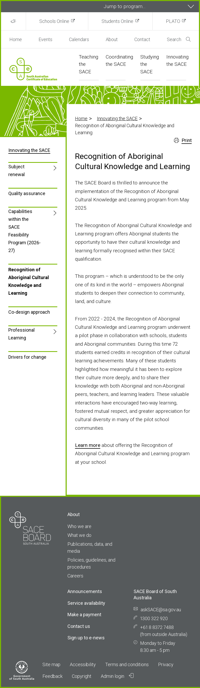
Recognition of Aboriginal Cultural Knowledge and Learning (28, 281)
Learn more (87, 445)
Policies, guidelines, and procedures (91, 563)
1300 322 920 (154, 618)
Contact (142, 39)
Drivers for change (27, 357)
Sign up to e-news (86, 637)
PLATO (173, 21)
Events (45, 39)
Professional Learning (21, 333)
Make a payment (84, 614)
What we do (79, 535)
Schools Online (54, 21)
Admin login (117, 676)
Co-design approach (29, 312)
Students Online (117, 21)
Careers (75, 575)
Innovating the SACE (117, 118)
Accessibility (83, 664)
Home (15, 39)
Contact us (78, 626)
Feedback (52, 676)
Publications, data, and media (89, 547)
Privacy (165, 664)
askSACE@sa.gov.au (161, 609)
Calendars (79, 39)
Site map (51, 664)
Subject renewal (16, 170)
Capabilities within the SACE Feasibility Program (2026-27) (24, 231)
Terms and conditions (127, 664)
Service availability (86, 603)
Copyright (81, 676)
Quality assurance (26, 193)
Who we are (79, 526)
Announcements (84, 591)
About (112, 39)
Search (179, 39)
